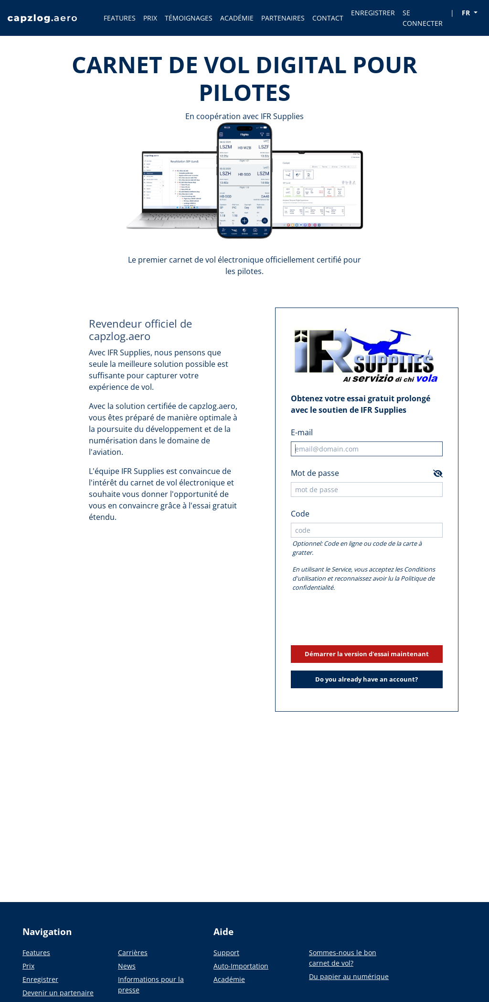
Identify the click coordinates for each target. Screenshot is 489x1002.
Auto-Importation (240, 965)
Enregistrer (40, 979)
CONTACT (327, 17)
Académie (229, 979)
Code (300, 513)
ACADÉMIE (237, 17)
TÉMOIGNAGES (189, 17)
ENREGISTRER (373, 12)
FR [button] (467, 12)
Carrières (133, 952)
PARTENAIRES (283, 17)
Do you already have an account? (366, 679)
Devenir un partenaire (58, 992)
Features (36, 952)
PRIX (150, 17)
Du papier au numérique (349, 976)
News (127, 965)
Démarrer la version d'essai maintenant (367, 654)
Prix (28, 965)
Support (226, 952)
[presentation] (366, 619)
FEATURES (120, 17)
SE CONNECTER (423, 18)
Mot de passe (315, 473)
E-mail (302, 432)
